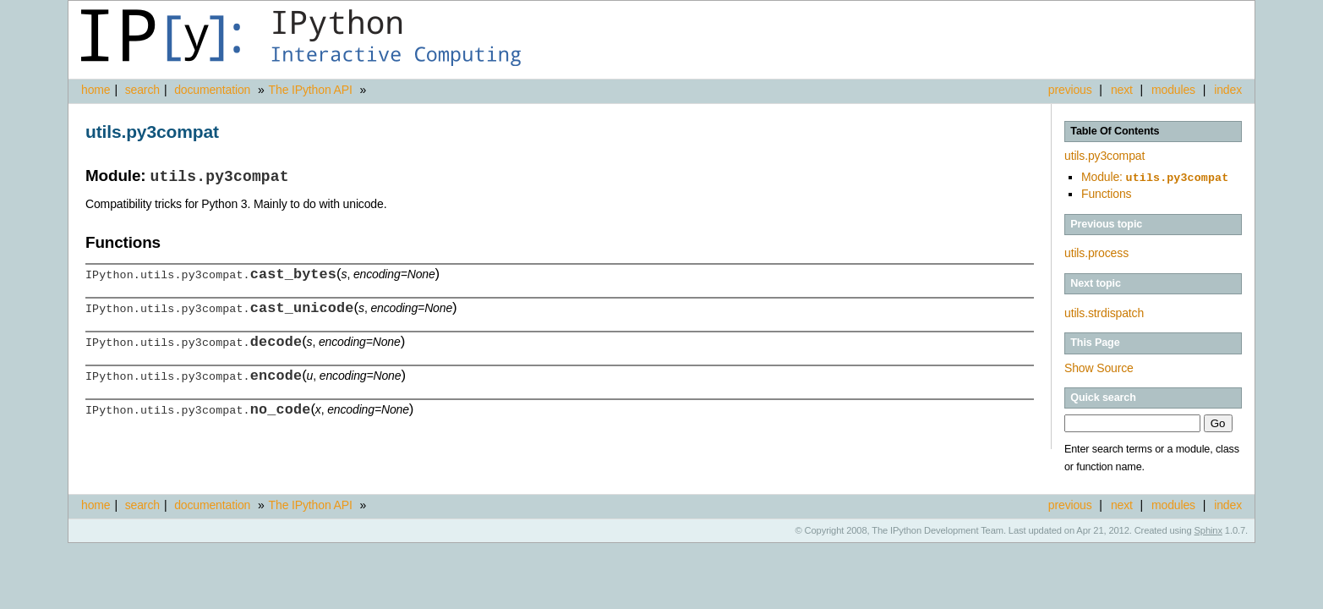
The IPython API (311, 89)
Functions (1106, 192)
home (95, 89)
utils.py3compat (1104, 155)
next (1122, 89)
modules (1173, 89)
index (1228, 89)
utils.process (1096, 251)
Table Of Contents (1114, 131)
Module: (1154, 177)
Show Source (1099, 366)
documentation (214, 89)
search (142, 89)
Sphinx (1208, 529)
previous (1070, 89)
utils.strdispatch (1104, 311)
